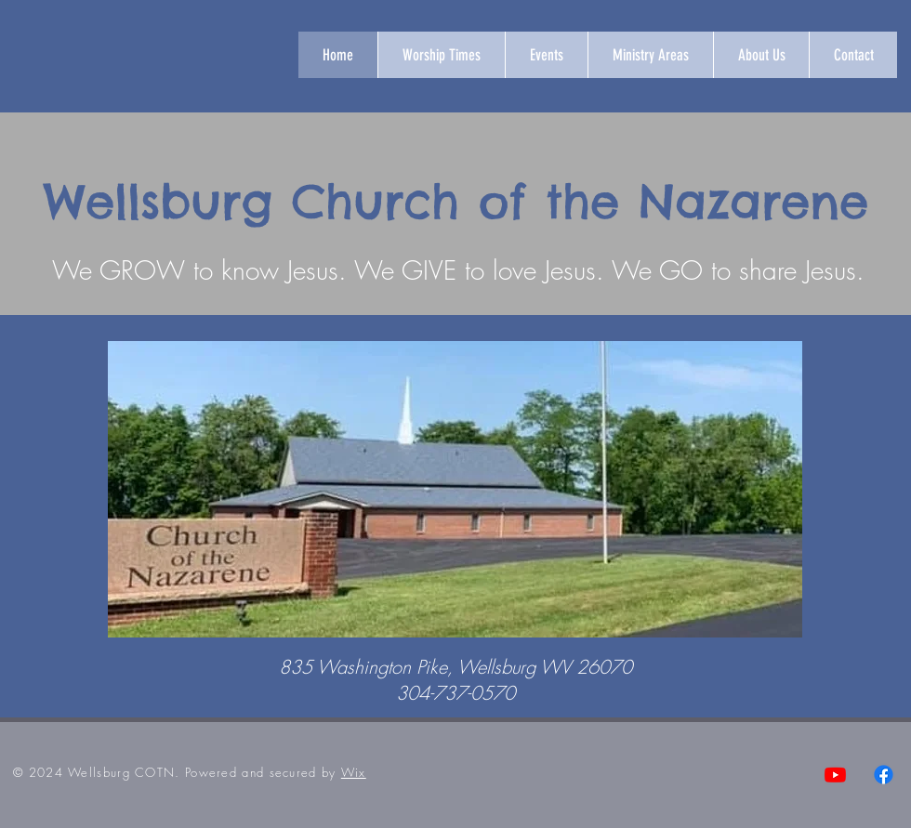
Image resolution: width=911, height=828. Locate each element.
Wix (353, 772)
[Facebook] (883, 774)
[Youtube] (835, 774)
